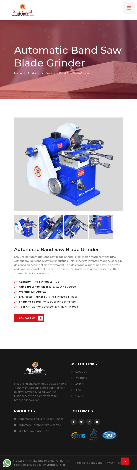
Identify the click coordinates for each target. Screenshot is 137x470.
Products (33, 73)
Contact (77, 396)
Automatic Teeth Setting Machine (37, 424)
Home (18, 73)
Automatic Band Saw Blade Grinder (38, 418)
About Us (78, 371)
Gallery (77, 383)
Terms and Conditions (88, 462)
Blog (75, 390)
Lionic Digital (57, 464)
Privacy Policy (114, 462)
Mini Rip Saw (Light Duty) (32, 431)
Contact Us (31, 318)
